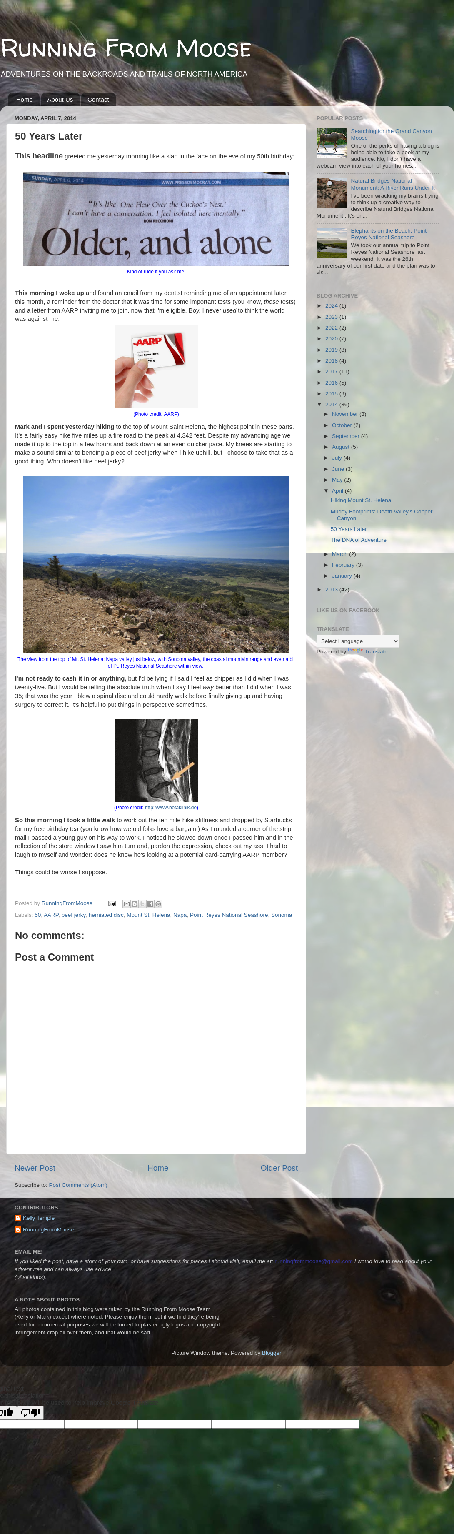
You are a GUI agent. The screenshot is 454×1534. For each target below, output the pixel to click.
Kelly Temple (39, 1218)
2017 (332, 371)
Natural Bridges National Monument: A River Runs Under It (392, 184)
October (343, 425)
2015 (332, 393)
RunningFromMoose (48, 1229)
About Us (60, 99)
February (344, 565)
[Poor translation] (30, 1413)
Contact (98, 99)
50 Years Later (349, 529)
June (339, 469)
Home (24, 99)
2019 (332, 350)
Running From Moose (126, 47)
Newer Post (35, 1168)
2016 (332, 383)
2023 (332, 317)
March (340, 554)
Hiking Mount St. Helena (361, 500)
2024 (332, 306)
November (345, 414)
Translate (368, 651)
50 (38, 915)
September (346, 436)
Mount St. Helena (148, 915)
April (338, 491)
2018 (332, 361)
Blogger (271, 1353)
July (338, 458)
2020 (332, 338)
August (341, 447)
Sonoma (281, 915)
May (338, 480)
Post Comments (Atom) (78, 1185)
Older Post (279, 1168)
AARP (51, 915)
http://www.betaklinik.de (171, 808)
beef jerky (74, 915)
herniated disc (106, 915)
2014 (332, 404)
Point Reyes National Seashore (229, 915)
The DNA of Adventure (359, 540)
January (343, 576)
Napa (180, 915)
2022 (332, 328)
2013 (332, 589)
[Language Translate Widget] (358, 641)
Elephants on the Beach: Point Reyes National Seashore (389, 234)
